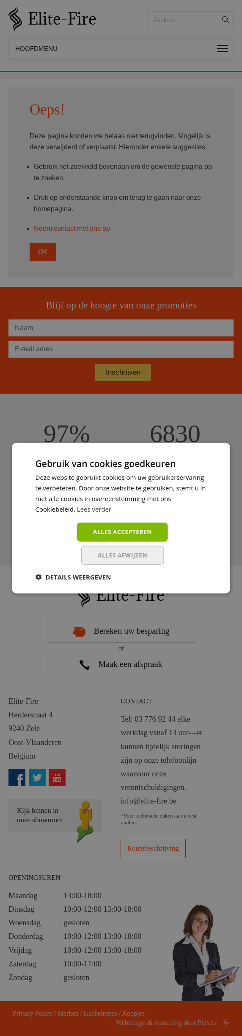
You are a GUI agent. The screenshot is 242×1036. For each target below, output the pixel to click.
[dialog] (121, 518)
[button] (73, 577)
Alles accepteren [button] (122, 532)
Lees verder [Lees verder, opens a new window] (94, 508)
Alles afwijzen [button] (123, 555)
